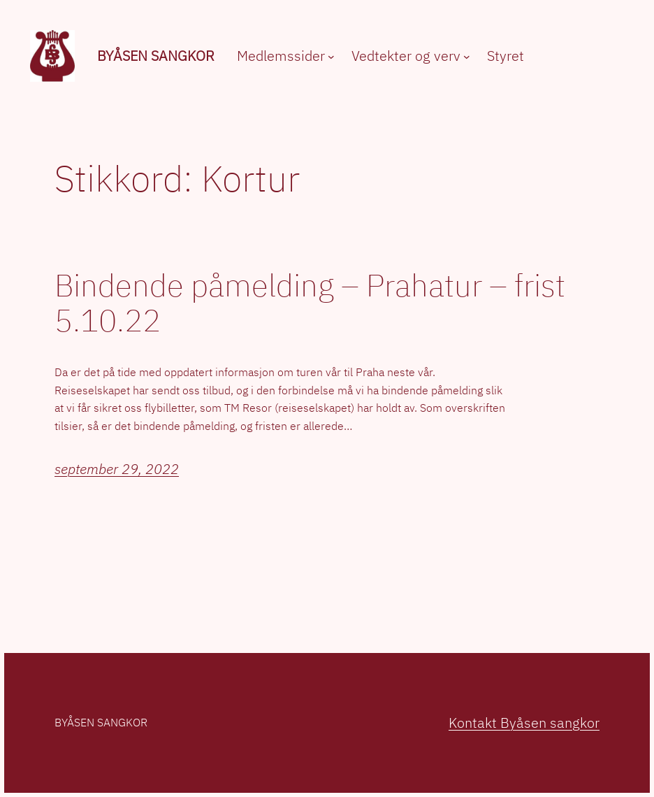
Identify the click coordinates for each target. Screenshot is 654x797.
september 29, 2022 (116, 468)
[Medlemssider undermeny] (331, 56)
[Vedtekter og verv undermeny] (466, 56)
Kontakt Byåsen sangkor (524, 722)
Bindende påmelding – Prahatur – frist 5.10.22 (309, 303)
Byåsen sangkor (156, 55)
